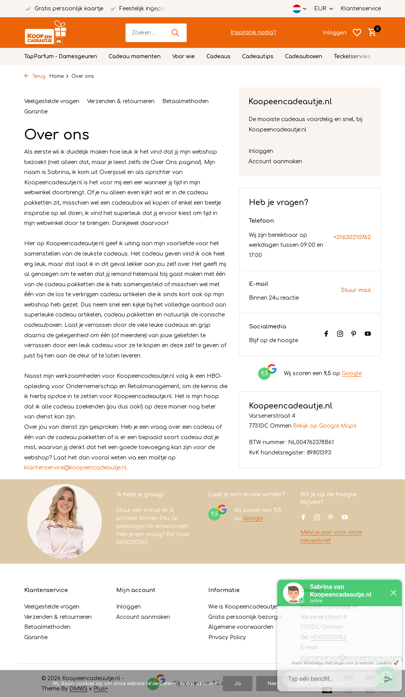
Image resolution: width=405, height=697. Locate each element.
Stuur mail (356, 290)
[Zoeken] (156, 32)
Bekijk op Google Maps (325, 426)
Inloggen (261, 151)
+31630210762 (352, 237)
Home (59, 76)
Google (352, 373)
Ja (237, 683)
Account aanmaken (275, 161)
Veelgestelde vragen (51, 101)
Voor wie (183, 56)
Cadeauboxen (303, 56)
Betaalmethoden (185, 101)
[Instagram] (340, 334)
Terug (35, 76)
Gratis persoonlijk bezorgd (245, 617)
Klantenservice (361, 8)
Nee (272, 683)
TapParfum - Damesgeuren (60, 56)
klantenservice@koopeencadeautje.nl (75, 468)
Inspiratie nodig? (253, 32)
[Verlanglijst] (357, 32)
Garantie (36, 112)
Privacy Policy (227, 637)
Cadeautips (257, 56)
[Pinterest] (354, 334)
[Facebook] (326, 334)
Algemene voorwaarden (240, 627)
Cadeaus (218, 56)
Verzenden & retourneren (121, 101)
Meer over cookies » (321, 683)
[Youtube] (368, 334)
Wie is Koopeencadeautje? (243, 607)
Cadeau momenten (135, 56)
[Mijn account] (335, 33)
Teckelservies (352, 56)
